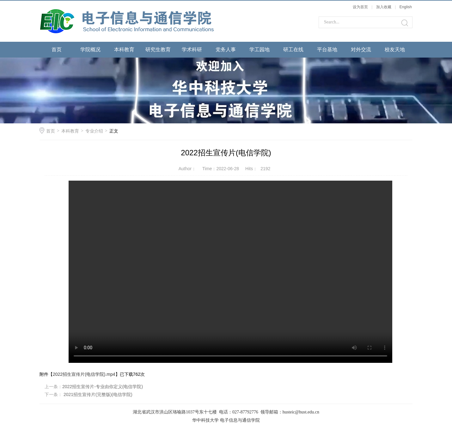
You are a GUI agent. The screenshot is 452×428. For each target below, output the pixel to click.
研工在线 (293, 49)
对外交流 (361, 49)
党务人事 (226, 49)
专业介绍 (94, 130)
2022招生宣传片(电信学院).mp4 (84, 374)
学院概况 (90, 49)
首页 (57, 49)
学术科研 (192, 49)
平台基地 (327, 49)
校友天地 (395, 49)
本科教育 (124, 49)
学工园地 (259, 49)
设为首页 (360, 7)
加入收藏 (383, 7)
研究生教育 (158, 49)
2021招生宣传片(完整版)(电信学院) (97, 394)
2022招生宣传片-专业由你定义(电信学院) (102, 386)
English (406, 7)
